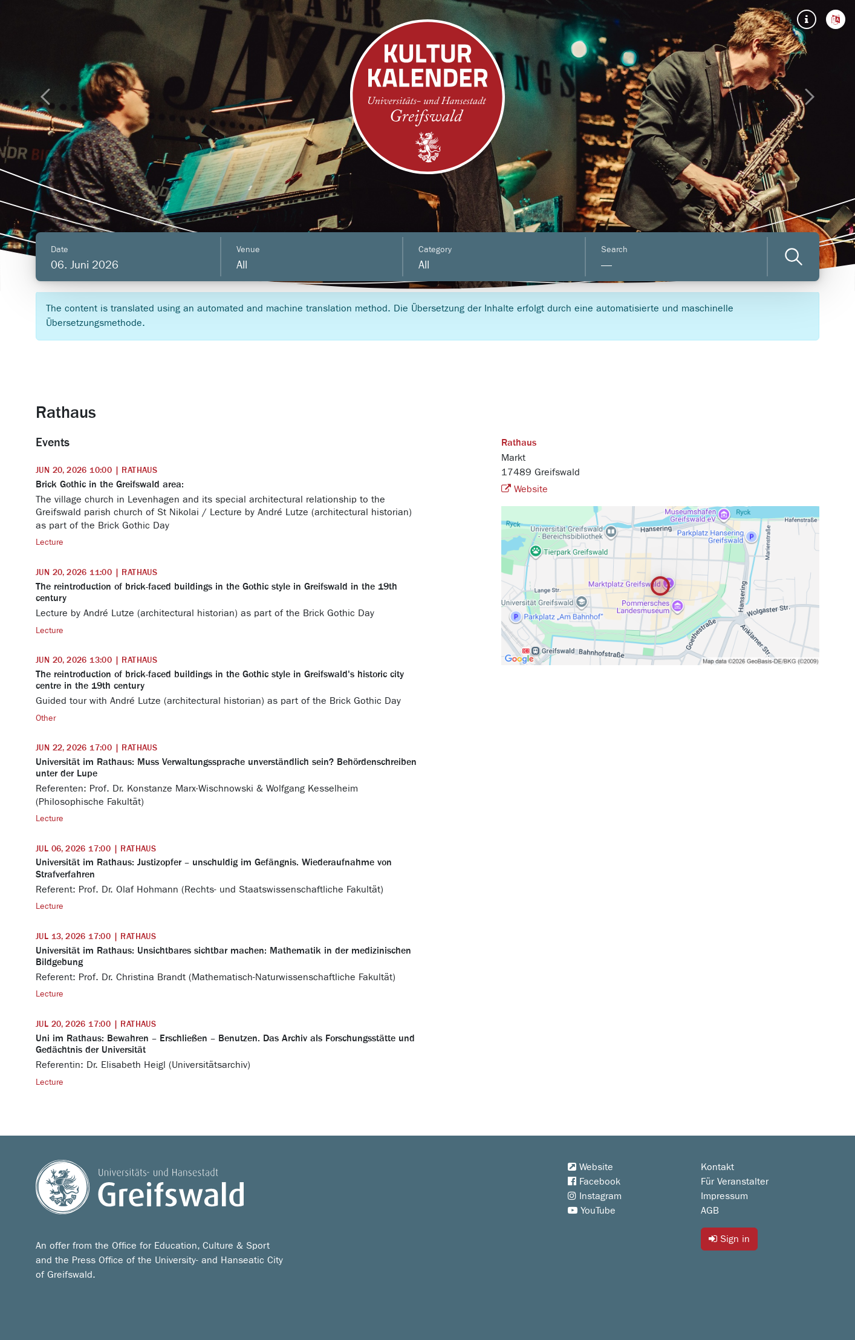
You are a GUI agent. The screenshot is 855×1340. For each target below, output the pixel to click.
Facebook (594, 1181)
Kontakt (717, 1167)
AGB (710, 1210)
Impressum (724, 1196)
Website (524, 489)
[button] (835, 19)
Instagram (595, 1196)
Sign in (729, 1239)
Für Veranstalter (735, 1181)
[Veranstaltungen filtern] (793, 256)
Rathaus (518, 443)
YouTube (592, 1210)
